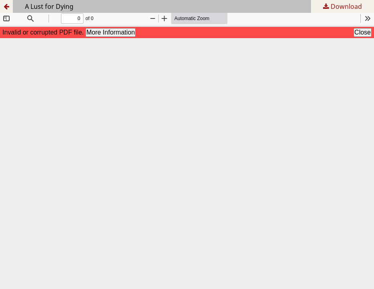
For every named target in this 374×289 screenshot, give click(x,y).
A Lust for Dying (49, 6)
